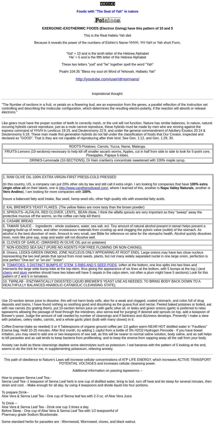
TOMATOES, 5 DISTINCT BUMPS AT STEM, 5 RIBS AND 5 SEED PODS (62, 265)
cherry (7, 272)
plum (23, 272)
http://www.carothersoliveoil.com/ (83, 188)
